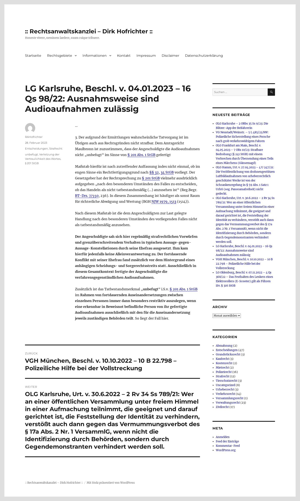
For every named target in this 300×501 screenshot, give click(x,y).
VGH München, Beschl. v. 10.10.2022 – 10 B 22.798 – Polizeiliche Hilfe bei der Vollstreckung (244, 264)
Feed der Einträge (227, 441)
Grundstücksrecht (228, 354)
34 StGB (167, 172)
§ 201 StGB (151, 178)
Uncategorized (225, 385)
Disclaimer (170, 56)
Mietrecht (222, 367)
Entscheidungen (36, 148)
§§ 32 (154, 172)
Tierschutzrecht (226, 381)
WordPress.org (226, 450)
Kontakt (124, 56)
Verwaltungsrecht (228, 402)
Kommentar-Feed (228, 446)
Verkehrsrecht (225, 394)
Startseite (33, 56)
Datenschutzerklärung (204, 56)
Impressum (146, 56)
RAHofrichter (33, 136)
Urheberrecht (225, 389)
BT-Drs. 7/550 (87, 196)
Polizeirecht (224, 372)
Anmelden (223, 437)
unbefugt (31, 154)
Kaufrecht (222, 359)
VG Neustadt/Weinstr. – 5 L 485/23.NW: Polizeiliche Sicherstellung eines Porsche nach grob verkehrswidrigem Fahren (243, 137)
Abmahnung (224, 345)
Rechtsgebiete (59, 56)
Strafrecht (55, 148)
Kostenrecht (224, 363)
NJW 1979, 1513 (163, 201)
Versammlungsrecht (229, 398)
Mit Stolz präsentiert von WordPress (111, 483)
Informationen (94, 56)
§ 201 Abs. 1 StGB (141, 155)
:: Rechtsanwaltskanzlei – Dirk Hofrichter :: (88, 31)
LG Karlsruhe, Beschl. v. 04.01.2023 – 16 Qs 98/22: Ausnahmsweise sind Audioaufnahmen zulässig (244, 250)
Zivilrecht (222, 407)
